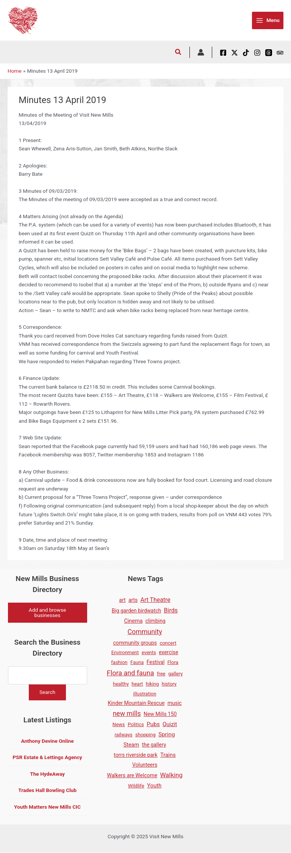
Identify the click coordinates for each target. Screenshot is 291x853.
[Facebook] (223, 52)
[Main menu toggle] (267, 20)
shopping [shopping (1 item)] (145, 734)
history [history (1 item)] (169, 684)
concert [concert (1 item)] (168, 643)
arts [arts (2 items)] (133, 600)
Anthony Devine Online (47, 742)
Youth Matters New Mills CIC (47, 808)
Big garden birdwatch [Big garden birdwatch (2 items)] (136, 611)
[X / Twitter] (234, 52)
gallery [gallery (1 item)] (175, 673)
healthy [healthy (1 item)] (121, 684)
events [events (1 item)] (149, 652)
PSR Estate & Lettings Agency (47, 758)
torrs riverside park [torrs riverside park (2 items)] (135, 755)
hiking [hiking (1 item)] (152, 684)
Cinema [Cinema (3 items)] (133, 621)
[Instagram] (257, 52)
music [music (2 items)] (174, 703)
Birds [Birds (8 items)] (171, 610)
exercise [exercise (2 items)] (168, 652)
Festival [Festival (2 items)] (155, 662)
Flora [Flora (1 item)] (172, 662)
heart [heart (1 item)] (137, 684)
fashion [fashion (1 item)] (119, 662)
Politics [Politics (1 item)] (136, 724)
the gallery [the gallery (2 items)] (154, 745)
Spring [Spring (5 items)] (166, 734)
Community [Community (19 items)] (144, 632)
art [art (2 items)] (122, 600)
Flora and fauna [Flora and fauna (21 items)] (130, 673)
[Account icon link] (200, 52)
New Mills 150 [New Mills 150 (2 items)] (160, 714)
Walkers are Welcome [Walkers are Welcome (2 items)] (132, 775)
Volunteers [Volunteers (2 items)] (144, 765)
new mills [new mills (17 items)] (127, 713)
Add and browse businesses (47, 613)
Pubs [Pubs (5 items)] (153, 724)
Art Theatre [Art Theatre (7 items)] (156, 599)
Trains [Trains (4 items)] (168, 754)
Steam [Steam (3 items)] (131, 745)
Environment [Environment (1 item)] (125, 652)
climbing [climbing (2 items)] (156, 621)
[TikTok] (245, 52)
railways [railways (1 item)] (123, 734)
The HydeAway (47, 775)
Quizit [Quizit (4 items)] (170, 724)
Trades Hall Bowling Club (47, 791)
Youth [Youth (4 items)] (154, 785)
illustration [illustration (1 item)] (144, 694)
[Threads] (268, 52)
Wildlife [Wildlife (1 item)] (136, 786)
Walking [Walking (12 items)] (171, 775)
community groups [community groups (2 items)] (135, 643)
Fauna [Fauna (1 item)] (137, 662)
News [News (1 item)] (119, 724)
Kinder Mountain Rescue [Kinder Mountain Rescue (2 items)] (136, 703)
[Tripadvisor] (280, 52)
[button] (178, 53)
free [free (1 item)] (161, 673)
